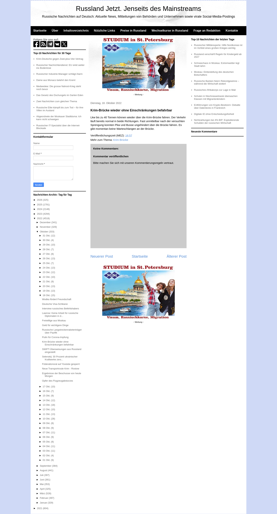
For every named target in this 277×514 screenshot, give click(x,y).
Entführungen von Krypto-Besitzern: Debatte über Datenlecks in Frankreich (217, 106)
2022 (40, 218)
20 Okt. (47, 286)
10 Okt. (47, 418)
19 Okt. (47, 290)
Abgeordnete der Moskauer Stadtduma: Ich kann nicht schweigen (58, 118)
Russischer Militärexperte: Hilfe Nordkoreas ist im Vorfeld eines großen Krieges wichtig (218, 46)
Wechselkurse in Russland (170, 30)
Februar (44, 498)
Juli (42, 475)
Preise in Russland (133, 30)
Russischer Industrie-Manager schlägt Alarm (59, 74)
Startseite (39, 30)
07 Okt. (47, 432)
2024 (40, 209)
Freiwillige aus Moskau (54, 320)
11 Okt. (47, 414)
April (42, 489)
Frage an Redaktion (206, 30)
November (45, 227)
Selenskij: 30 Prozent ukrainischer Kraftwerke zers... (60, 358)
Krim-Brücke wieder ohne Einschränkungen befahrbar (58, 343)
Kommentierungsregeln (149, 162)
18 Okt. (47, 295)
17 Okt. (47, 386)
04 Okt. (47, 446)
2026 (40, 199)
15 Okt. (47, 395)
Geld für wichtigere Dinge (55, 325)
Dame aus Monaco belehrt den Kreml (55, 80)
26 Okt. (47, 258)
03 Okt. (47, 450)
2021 (40, 508)
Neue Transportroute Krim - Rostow (60, 368)
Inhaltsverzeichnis (76, 30)
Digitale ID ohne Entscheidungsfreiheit (214, 114)
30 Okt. (47, 240)
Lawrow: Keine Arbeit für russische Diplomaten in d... (60, 314)
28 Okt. (47, 249)
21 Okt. (47, 281)
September (46, 465)
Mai (42, 484)
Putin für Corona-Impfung (55, 337)
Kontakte (232, 30)
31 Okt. (47, 235)
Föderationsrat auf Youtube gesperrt (61, 364)
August (44, 470)
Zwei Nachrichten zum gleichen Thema (56, 101)
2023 (40, 213)
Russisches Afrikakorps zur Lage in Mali (215, 90)
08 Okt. (47, 428)
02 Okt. (47, 455)
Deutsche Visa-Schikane (55, 304)
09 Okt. (47, 423)
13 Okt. (47, 405)
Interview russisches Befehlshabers (60, 308)
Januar (44, 502)
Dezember (45, 222)
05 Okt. (47, 441)
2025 (40, 204)
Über (55, 30)
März (43, 493)
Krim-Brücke (120, 139)
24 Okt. (47, 267)
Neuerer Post (101, 256)
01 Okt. (47, 460)
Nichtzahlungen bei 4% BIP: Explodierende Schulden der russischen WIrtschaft (216, 121)
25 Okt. (47, 263)
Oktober (44, 231)
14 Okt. (47, 400)
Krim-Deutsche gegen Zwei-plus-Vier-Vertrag (59, 59)
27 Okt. (47, 254)
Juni (42, 479)
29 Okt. (47, 244)
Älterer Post (177, 256)
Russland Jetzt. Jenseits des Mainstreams (138, 8)
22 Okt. (47, 277)
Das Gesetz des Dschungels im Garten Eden (59, 95)
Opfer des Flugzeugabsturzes (57, 380)
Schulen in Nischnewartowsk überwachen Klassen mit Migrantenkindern (215, 97)
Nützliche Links (104, 30)
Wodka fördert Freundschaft (56, 299)
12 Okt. (47, 409)
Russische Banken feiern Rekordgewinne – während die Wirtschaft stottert (216, 82)
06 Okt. (47, 437)
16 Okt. (47, 391)
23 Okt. (47, 272)
